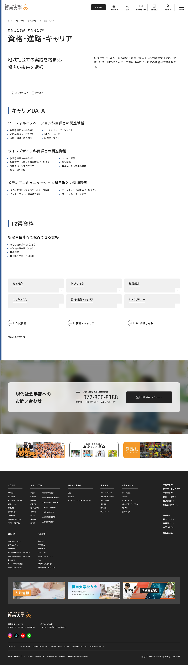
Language (114, 9)
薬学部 (32, 515)
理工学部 (33, 512)
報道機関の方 (168, 501)
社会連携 (71, 496)
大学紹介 (11, 493)
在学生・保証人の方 (171, 489)
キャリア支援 (126, 493)
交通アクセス (12, 504)
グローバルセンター (14, 541)
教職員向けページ (170, 505)
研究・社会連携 (74, 485)
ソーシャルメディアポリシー (59, 646)
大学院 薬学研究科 (48, 512)
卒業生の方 (168, 493)
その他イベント (43, 560)
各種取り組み (12, 512)
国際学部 (33, 496)
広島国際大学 (39, 656)
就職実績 (124, 496)
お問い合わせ (141, 9)
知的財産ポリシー (96, 646)
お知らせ (167, 515)
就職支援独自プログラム (130, 504)
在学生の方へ (126, 512)
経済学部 (33, 500)
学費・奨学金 (104, 500)
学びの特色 (11, 496)
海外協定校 (11, 560)
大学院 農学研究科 (48, 522)
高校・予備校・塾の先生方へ (47, 567)
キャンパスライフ (106, 493)
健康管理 (103, 504)
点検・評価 (11, 515)
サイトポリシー (25, 646)
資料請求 (154, 9)
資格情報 (124, 508)
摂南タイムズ (168, 519)
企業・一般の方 (169, 497)
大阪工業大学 (28, 656)
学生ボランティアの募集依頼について (80, 500)
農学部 (32, 523)
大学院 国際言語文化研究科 (51, 497)
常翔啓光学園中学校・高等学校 (78, 656)
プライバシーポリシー (40, 646)
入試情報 (98, 7)
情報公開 (11, 508)
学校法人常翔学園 (14, 656)
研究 (69, 493)
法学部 (32, 493)
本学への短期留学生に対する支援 (19, 556)
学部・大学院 (36, 485)
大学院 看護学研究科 (49, 517)
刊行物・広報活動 (14, 523)
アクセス (168, 9)
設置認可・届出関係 (14, 519)
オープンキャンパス (44, 556)
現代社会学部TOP (17, 337)
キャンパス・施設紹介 (15, 500)
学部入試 (41, 541)
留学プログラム (13, 545)
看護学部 (33, 519)
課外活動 (103, 508)
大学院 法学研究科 (48, 493)
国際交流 (11, 533)
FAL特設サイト (140, 323)
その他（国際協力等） (15, 567)
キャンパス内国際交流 (15, 564)
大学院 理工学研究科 (49, 507)
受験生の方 (168, 485)
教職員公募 (168, 533)
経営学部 (33, 504)
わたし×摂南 (42, 552)
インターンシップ (127, 500)
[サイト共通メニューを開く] (181, 7)
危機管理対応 (12, 549)
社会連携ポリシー (78, 646)
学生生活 (104, 485)
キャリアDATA (21, 93)
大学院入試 (41, 545)
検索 (127, 9)
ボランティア (104, 512)
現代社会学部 (34, 508)
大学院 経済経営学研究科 (50, 502)
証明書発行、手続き (107, 496)
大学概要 (11, 485)
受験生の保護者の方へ (45, 564)
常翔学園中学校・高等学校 (56, 656)
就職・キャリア (85, 323)
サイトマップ (12, 646)
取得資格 (39, 93)
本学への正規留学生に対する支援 (19, 552)
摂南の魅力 (41, 549)
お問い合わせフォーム (151, 397)
